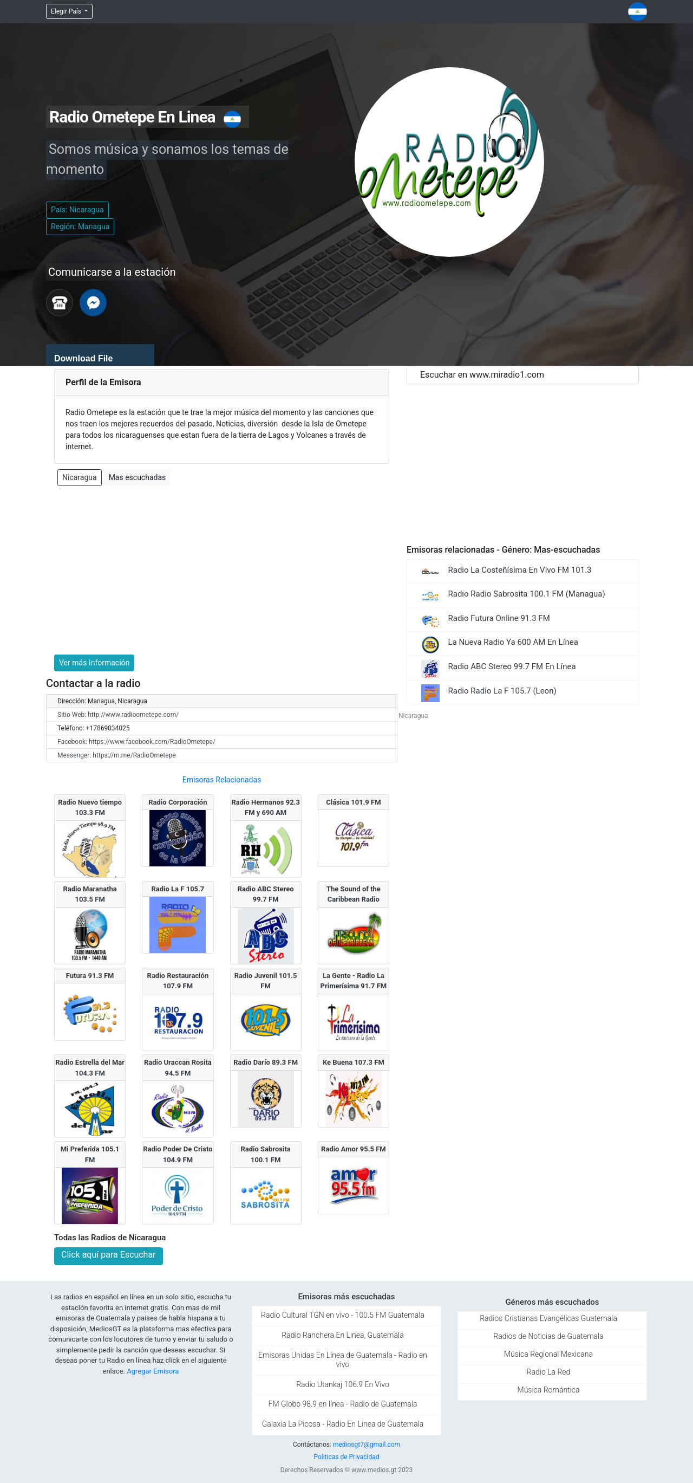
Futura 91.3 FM (90, 976)
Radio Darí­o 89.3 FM (265, 1062)
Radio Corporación (177, 802)
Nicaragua (79, 477)
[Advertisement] (221, 570)
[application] (100, 355)
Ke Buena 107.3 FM (353, 1062)
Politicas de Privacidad (346, 1457)
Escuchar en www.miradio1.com (482, 375)
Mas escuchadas (137, 477)
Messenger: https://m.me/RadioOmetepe (116, 755)
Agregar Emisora (153, 1371)
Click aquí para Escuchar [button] (108, 1254)
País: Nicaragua (77, 209)
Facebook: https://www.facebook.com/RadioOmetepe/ (136, 742)
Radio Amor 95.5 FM (353, 1149)
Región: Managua (80, 226)
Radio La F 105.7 (177, 889)
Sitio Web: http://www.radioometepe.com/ (118, 714)
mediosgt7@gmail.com (366, 1444)
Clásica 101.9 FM (353, 802)
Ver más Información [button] (94, 662)
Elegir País (67, 11)
